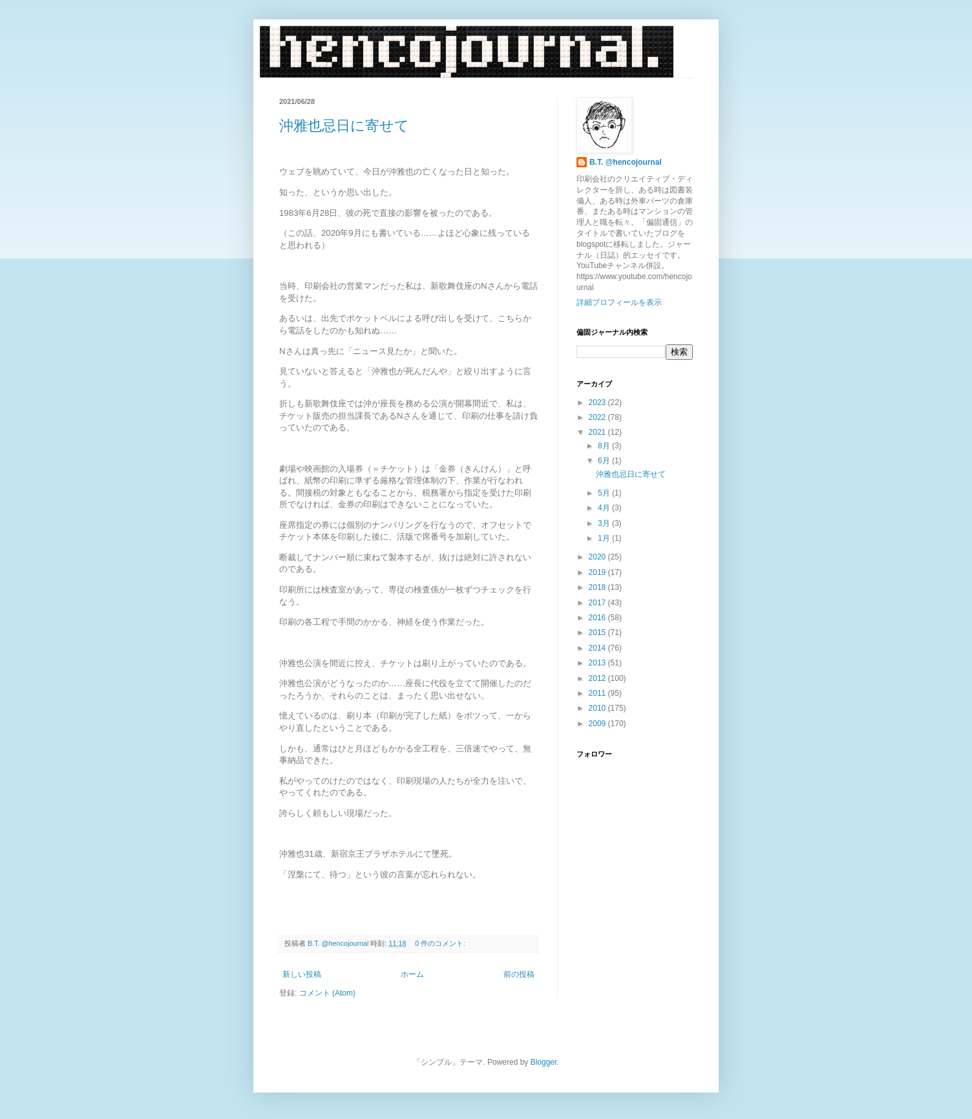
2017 (598, 602)
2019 (598, 572)
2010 (598, 708)
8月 (605, 445)
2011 (598, 693)
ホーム (412, 974)
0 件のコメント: (441, 943)
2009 (598, 723)
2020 (598, 556)
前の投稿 (518, 974)
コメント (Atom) (327, 993)
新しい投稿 (301, 974)
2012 (598, 678)
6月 (605, 460)
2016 (598, 617)
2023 (598, 402)
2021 (598, 432)
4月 (605, 507)
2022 (598, 417)
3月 (605, 523)
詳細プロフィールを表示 (619, 302)
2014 (598, 648)
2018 (598, 587)
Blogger (544, 1062)
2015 (598, 632)
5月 (605, 492)
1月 (605, 538)
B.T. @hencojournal (625, 162)
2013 (598, 662)
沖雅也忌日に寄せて (344, 126)
